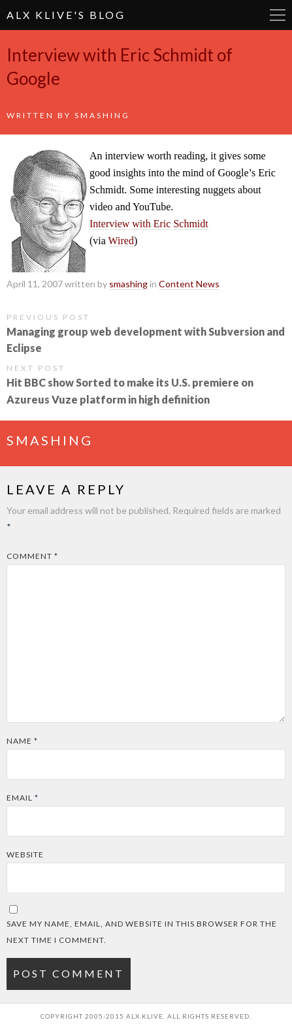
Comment (32, 556)
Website (25, 854)
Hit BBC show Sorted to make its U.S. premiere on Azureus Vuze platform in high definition (130, 390)
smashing (102, 115)
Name (22, 741)
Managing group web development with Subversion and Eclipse (146, 339)
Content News (189, 283)
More (277, 15)
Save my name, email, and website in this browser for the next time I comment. (142, 932)
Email (23, 798)
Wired (121, 240)
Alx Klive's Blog (66, 14)
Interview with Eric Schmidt (148, 223)
